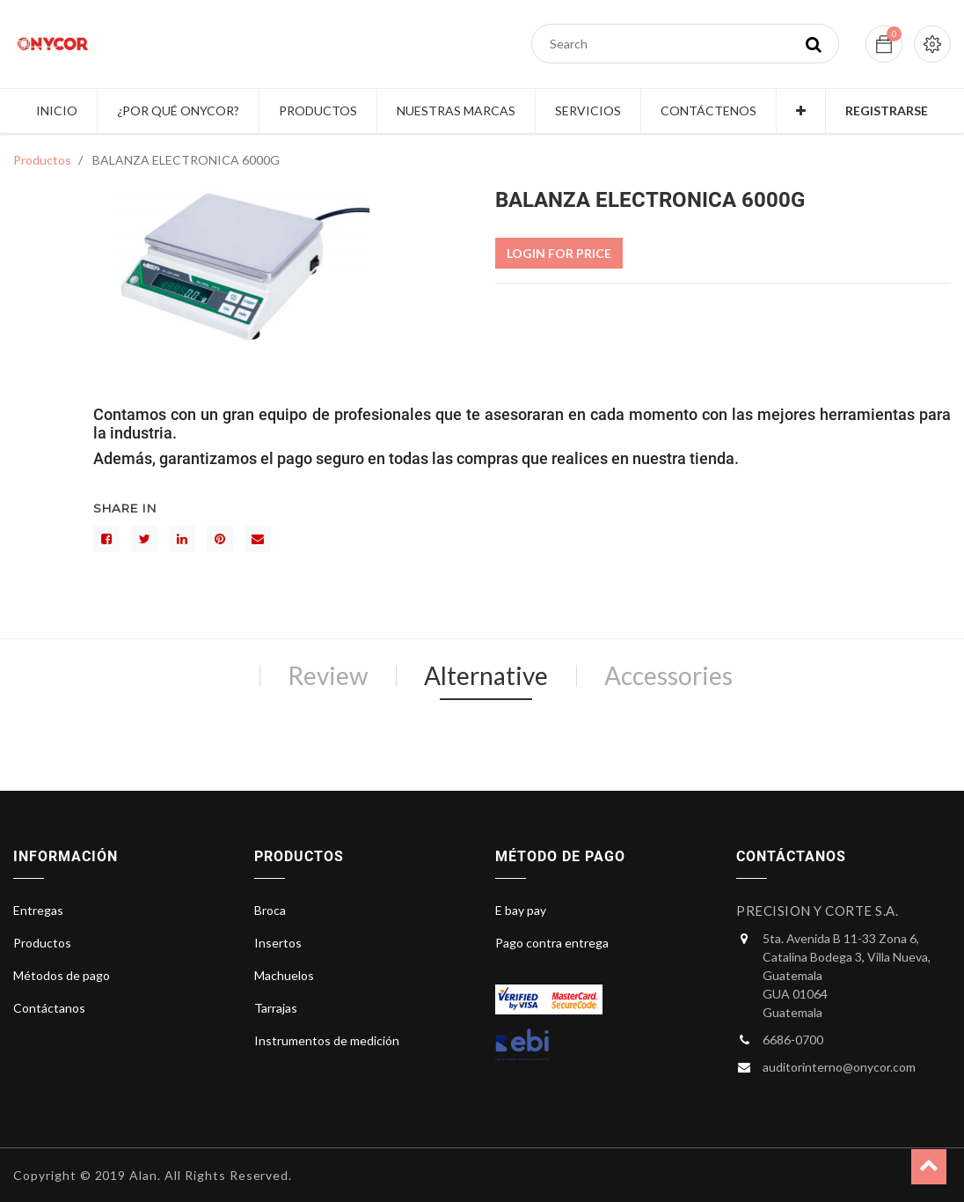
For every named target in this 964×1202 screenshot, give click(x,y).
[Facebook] (106, 539)
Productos (42, 159)
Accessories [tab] (668, 675)
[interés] (220, 539)
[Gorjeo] (144, 539)
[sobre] (258, 539)
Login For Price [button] (559, 253)
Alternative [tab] (486, 675)
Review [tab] (328, 675)
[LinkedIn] (182, 539)
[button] (801, 111)
